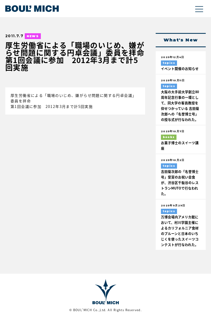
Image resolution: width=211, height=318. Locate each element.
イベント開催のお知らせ (180, 68)
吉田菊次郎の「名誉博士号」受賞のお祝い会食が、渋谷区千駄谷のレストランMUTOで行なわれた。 (180, 182)
